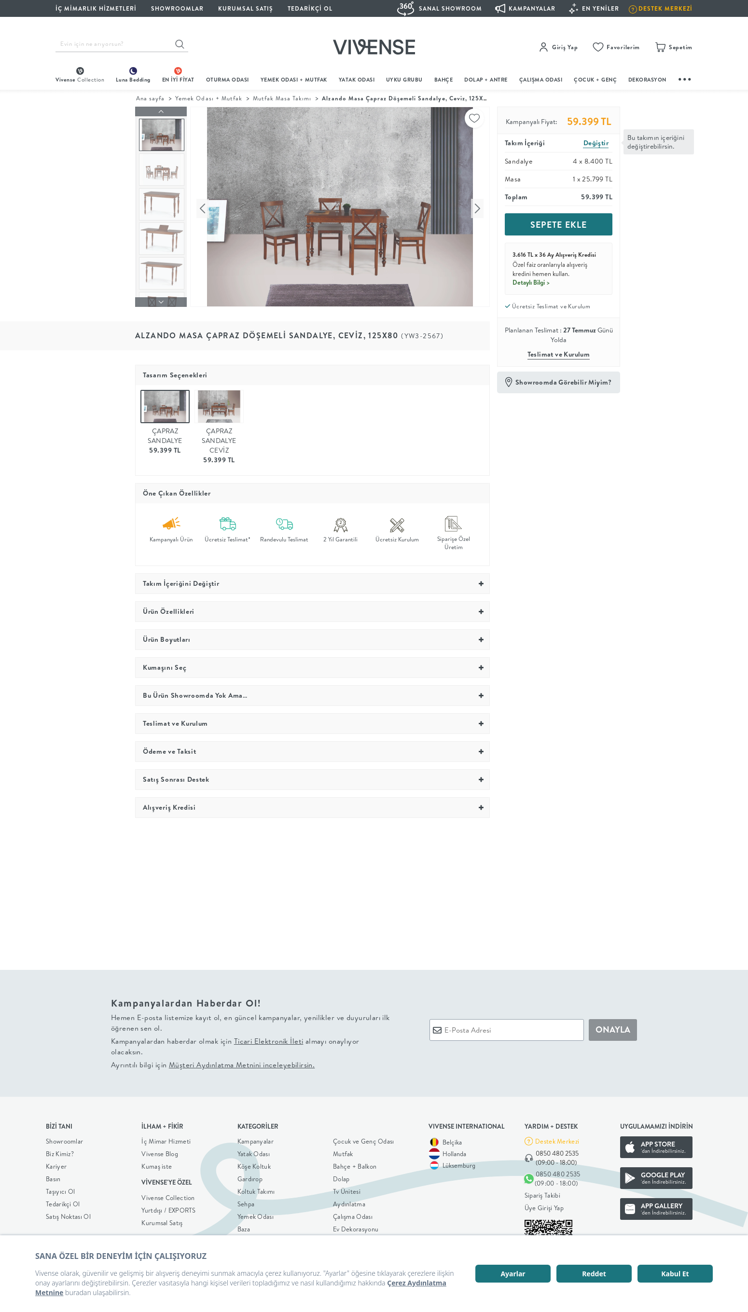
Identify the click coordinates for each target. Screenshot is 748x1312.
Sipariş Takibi (542, 1193)
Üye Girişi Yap (544, 1206)
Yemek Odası (255, 1214)
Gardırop (250, 1176)
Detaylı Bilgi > (531, 282)
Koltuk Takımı (256, 1189)
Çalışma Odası (353, 1214)
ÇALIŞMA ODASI (541, 79)
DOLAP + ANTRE (486, 79)
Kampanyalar (255, 1138)
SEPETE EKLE (558, 225)
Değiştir (596, 143)
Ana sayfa (150, 98)
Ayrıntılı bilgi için (213, 1062)
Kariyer (56, 1164)
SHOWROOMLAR (177, 8)
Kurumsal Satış (161, 1220)
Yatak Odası (357, 79)
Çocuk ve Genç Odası (363, 1138)
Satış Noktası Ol (68, 1214)
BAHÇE (443, 79)
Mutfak (343, 1151)
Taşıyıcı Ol (60, 1189)
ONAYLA (613, 1028)
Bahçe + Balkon (354, 1164)
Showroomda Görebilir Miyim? (563, 382)
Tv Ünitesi (346, 1189)
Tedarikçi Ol (310, 8)
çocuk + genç (595, 79)
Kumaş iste (156, 1164)
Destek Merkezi (557, 1138)
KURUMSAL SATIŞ (245, 8)
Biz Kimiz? (60, 1151)
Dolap (341, 1176)
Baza (243, 1226)
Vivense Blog (159, 1151)
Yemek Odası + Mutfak (294, 79)
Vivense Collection (167, 1195)
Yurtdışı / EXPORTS (168, 1207)
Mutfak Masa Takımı (282, 98)
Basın (53, 1176)
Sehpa (246, 1201)
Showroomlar (64, 1138)
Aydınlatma (349, 1201)
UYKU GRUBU (404, 79)
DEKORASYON (647, 79)
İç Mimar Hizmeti (166, 1138)
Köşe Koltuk (254, 1164)
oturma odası (227, 79)
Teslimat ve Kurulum (558, 354)
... (685, 78)
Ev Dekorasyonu (355, 1226)
